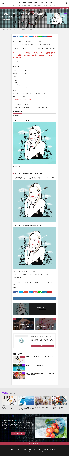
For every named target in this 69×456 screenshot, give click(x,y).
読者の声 (29, 5)
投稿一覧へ (42, 345)
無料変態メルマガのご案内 (42, 5)
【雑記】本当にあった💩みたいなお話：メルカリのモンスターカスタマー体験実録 (40, 374)
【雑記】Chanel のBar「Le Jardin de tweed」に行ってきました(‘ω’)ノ (40, 357)
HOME (14, 5)
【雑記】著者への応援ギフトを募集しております (42, 408)
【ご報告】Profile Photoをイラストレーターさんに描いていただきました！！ (22, 29)
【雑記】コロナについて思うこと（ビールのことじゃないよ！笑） (40, 365)
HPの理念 (34, 5)
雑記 (4, 19)
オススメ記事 (24, 5)
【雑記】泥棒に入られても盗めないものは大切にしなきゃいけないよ (59, 408)
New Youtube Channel (18, 433)
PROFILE (18, 5)
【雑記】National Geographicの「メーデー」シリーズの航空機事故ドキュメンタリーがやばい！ (26, 408)
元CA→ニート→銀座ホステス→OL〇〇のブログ (34, 2)
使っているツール (51, 5)
